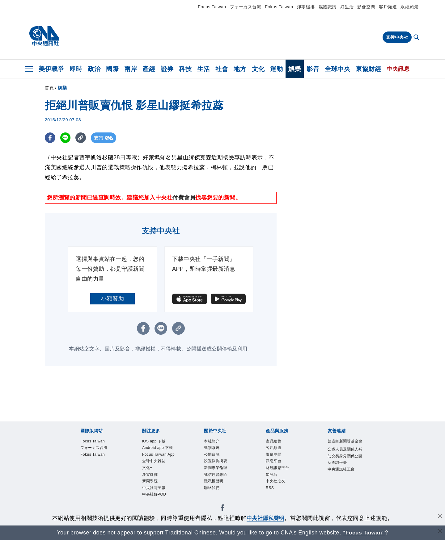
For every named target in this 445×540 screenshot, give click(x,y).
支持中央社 (397, 37)
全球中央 (337, 68)
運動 (276, 68)
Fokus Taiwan (279, 7)
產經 (148, 68)
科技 (185, 68)
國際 (112, 68)
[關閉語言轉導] (440, 532)
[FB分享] (50, 137)
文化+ (148, 477)
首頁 (49, 87)
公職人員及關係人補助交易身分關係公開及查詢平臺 (345, 464)
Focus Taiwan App (156, 460)
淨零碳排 (306, 7)
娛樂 (294, 68)
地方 (240, 68)
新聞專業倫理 (217, 470)
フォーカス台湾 (245, 7)
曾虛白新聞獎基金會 (345, 445)
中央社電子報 (155, 499)
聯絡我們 (213, 492)
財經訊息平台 (279, 470)
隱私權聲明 (215, 485)
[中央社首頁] (44, 36)
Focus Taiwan (212, 7)
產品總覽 (275, 441)
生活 (203, 68)
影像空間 (366, 7)
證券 (167, 68)
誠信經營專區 (217, 477)
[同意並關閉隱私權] (440, 517)
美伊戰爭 (51, 68)
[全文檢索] (416, 37)
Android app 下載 (159, 448)
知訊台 (272, 477)
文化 (258, 68)
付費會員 (183, 198)
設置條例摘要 (217, 463)
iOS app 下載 (155, 441)
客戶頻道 (388, 7)
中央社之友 (277, 485)
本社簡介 (213, 441)
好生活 (347, 7)
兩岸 (130, 68)
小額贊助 (112, 298)
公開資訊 (213, 456)
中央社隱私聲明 (265, 518)
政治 (94, 68)
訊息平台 (275, 463)
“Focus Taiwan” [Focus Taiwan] (364, 533)
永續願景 (409, 7)
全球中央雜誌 (155, 470)
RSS (270, 492)
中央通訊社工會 (343, 478)
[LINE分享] (66, 137)
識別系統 (213, 448)
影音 (313, 68)
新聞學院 (151, 492)
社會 (221, 68)
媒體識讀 (328, 7)
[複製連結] (81, 137)
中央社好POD (156, 506)
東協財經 (368, 68)
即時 (76, 68)
